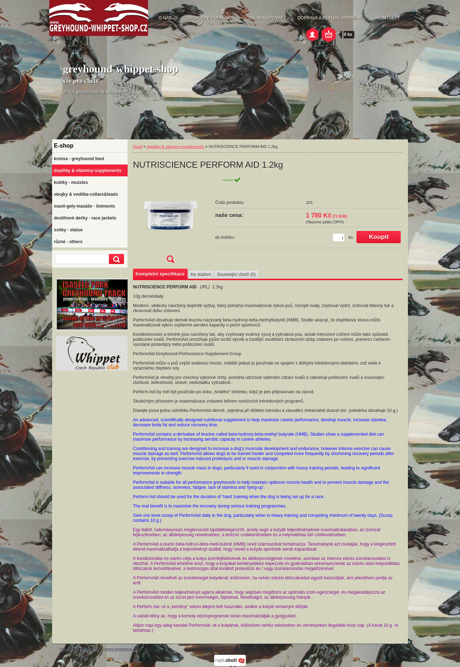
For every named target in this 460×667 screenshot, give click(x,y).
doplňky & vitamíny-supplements (175, 146)
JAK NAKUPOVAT (265, 17)
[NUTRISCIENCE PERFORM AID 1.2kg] (170, 222)
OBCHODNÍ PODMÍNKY (210, 17)
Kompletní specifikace (160, 274)
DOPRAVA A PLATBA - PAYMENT (330, 17)
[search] (115, 259)
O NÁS (165, 17)
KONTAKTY (388, 17)
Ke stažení (201, 274)
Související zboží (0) (236, 274)
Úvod (137, 146)
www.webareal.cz (121, 649)
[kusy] (338, 237)
